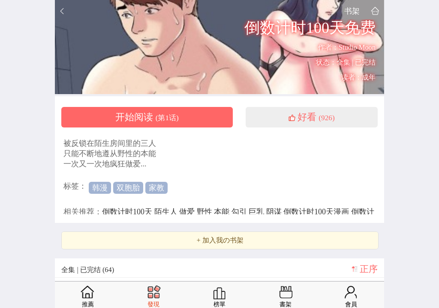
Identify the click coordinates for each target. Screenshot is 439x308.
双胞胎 (128, 188)
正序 (369, 269)
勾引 (240, 211)
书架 (352, 11)
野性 (205, 211)
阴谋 (275, 211)
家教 (156, 188)
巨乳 (257, 211)
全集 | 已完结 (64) (87, 270)
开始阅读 (147, 117)
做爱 (188, 211)
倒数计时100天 (128, 211)
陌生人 (167, 211)
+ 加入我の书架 (219, 240)
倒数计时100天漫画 (317, 211)
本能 (223, 211)
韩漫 (100, 188)
